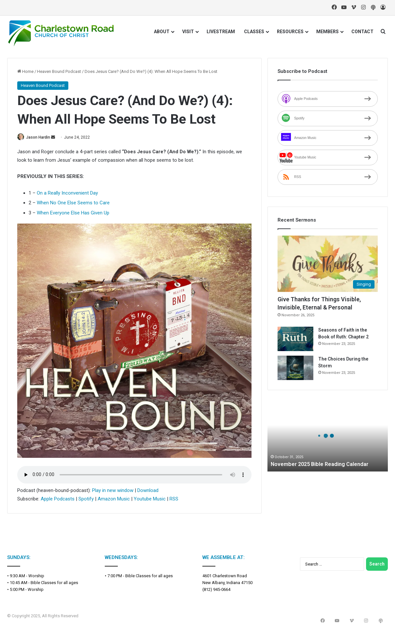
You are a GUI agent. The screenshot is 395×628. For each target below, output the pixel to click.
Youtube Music (150, 499)
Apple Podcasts (58, 499)
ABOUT (162, 31)
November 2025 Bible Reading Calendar (323, 463)
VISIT (188, 31)
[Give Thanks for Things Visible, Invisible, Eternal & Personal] (328, 264)
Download (147, 491)
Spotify (86, 499)
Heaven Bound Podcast (59, 71)
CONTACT (362, 31)
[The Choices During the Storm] (295, 368)
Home (25, 71)
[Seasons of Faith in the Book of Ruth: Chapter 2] (295, 339)
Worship (36, 576)
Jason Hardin (41, 137)
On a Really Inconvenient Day (67, 193)
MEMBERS (327, 31)
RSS (174, 499)
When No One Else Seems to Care (73, 203)
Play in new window (112, 491)
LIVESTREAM (221, 31)
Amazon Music (114, 499)
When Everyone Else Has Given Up (73, 213)
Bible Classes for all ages (54, 582)
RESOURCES (290, 31)
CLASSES (254, 31)
